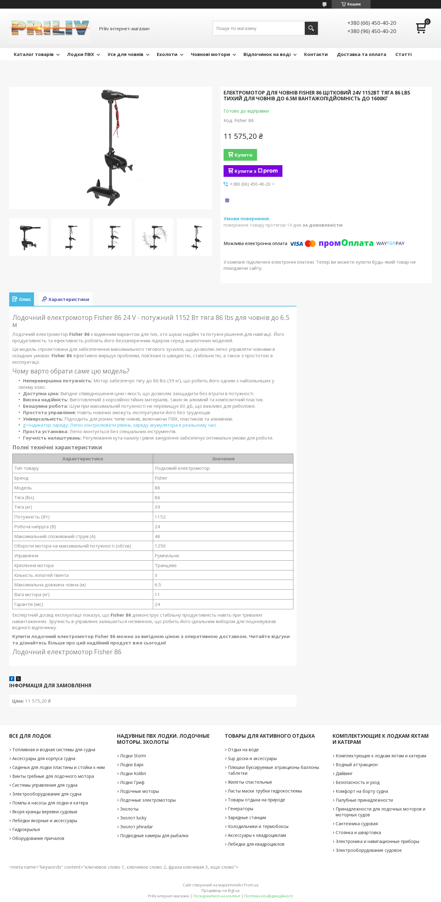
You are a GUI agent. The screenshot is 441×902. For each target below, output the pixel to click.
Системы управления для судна (44, 785)
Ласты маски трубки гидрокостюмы (265, 791)
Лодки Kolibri (133, 773)
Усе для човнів (125, 54)
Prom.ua (251, 885)
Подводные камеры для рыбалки (154, 835)
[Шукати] (311, 28)
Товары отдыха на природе (256, 800)
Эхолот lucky (133, 818)
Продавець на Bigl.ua (220, 890)
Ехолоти (167, 54)
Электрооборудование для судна (46, 794)
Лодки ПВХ (80, 54)
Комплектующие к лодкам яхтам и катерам (381, 756)
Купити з (256, 171)
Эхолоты (129, 809)
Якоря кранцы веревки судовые (44, 812)
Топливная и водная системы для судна (53, 749)
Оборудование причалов (38, 838)
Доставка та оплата (361, 54)
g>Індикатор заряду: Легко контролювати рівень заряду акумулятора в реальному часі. (120, 425)
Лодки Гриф (132, 782)
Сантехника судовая (357, 823)
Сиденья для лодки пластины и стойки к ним (58, 767)
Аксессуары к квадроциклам (257, 835)
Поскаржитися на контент (216, 896)
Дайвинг (344, 773)
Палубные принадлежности (364, 800)
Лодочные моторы (139, 791)
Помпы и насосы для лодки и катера (50, 803)
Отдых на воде (243, 749)
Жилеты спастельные (250, 782)
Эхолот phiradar (136, 827)
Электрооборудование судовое (369, 850)
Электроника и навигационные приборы (377, 841)
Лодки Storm (133, 756)
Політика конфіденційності (268, 896)
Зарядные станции (247, 817)
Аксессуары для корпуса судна (43, 758)
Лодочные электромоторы (148, 800)
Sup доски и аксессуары (252, 758)
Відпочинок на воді (267, 54)
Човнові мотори (210, 54)
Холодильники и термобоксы (258, 826)
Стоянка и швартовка (358, 832)
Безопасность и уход (357, 782)
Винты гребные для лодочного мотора (53, 776)
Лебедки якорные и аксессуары (44, 820)
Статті (403, 54)
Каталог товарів (34, 54)
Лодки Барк (132, 764)
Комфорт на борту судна (362, 791)
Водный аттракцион (357, 764)
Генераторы (240, 808)
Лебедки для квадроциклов (256, 844)
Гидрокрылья (26, 829)
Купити (243, 155)
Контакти (316, 54)
